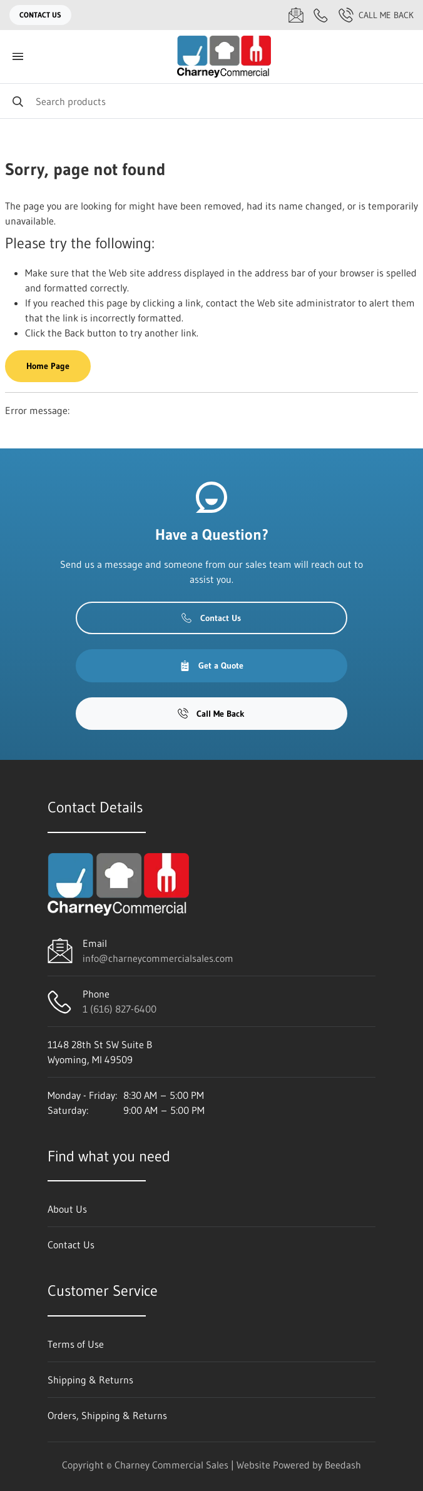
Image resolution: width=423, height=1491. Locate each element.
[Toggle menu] (17, 56)
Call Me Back (376, 15)
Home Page (47, 365)
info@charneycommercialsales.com (158, 958)
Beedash (343, 1464)
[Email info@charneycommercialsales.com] (295, 15)
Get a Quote (211, 665)
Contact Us (40, 14)
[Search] (211, 101)
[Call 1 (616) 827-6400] (321, 15)
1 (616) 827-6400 (119, 1009)
